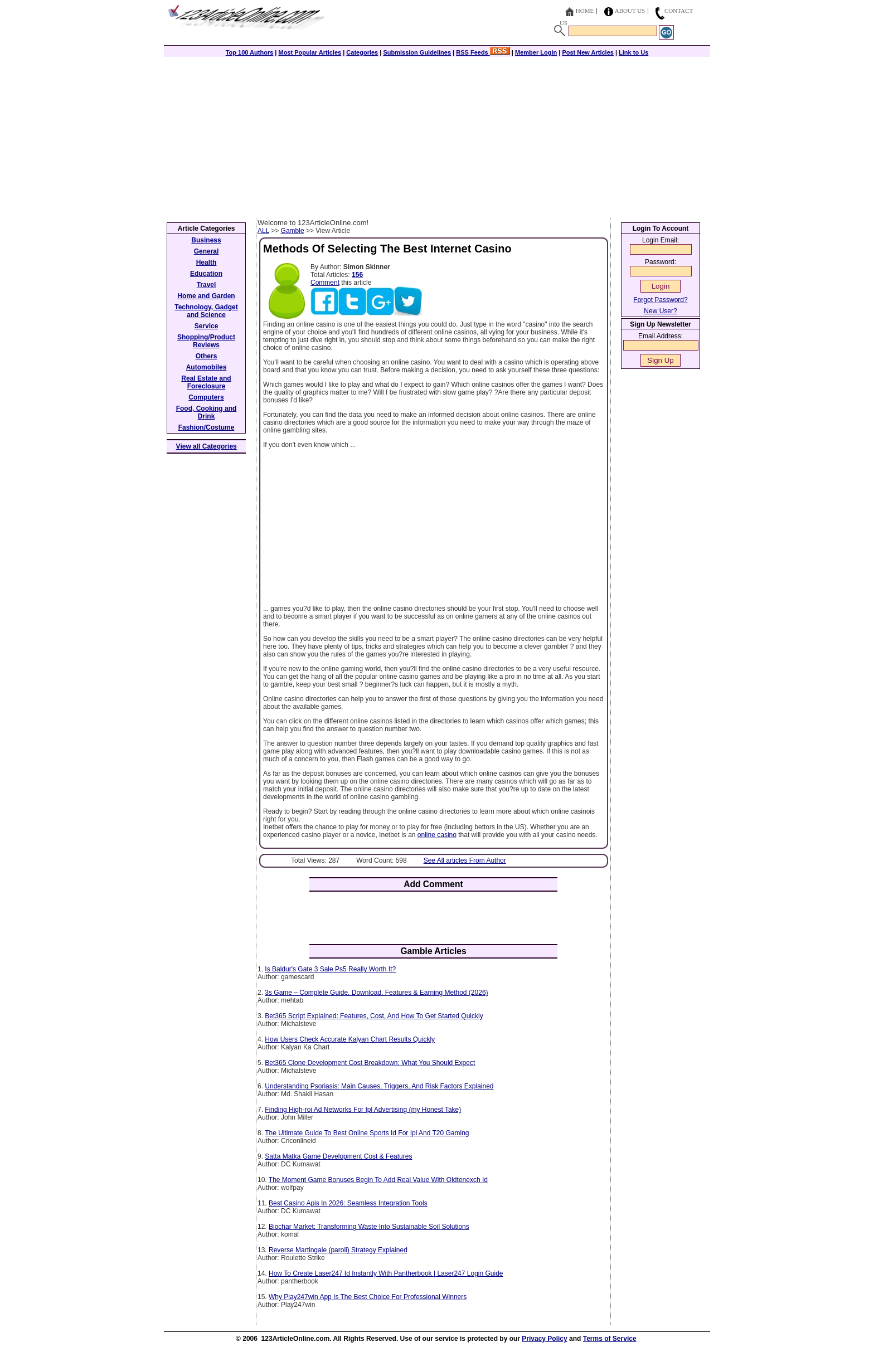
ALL (263, 231)
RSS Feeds (483, 52)
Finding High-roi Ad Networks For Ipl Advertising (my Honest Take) (363, 1109)
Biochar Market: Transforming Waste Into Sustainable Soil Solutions (369, 1227)
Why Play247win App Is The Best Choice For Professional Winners (368, 1297)
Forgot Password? (660, 300)
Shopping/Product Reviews (206, 341)
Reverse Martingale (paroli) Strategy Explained (338, 1250)
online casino (437, 835)
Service (207, 326)
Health (206, 262)
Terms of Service (610, 1339)
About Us (630, 10)
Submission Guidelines (417, 52)
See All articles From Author (465, 860)
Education (206, 274)
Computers (206, 397)
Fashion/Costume (206, 427)
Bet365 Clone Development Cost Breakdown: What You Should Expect (370, 1063)
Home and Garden (206, 296)
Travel (206, 285)
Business (206, 240)
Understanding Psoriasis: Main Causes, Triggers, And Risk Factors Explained (379, 1086)
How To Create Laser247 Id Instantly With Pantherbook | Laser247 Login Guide (386, 1273)
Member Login (536, 52)
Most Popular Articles (309, 52)
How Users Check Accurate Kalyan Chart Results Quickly (350, 1039)
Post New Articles (588, 52)
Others (206, 356)
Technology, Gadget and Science (206, 311)
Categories (362, 52)
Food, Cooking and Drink (206, 412)
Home (585, 10)
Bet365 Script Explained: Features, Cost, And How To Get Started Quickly (374, 1016)
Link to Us (633, 52)
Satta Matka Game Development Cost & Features (338, 1156)
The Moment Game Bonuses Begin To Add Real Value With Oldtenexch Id (378, 1180)
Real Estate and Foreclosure (206, 382)
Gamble (292, 231)
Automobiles (206, 367)
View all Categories (206, 446)
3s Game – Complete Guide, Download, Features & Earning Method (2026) (376, 992)
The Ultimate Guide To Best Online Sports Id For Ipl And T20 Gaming (367, 1133)
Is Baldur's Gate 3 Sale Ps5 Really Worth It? (330, 969)
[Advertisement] (437, 135)
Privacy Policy (544, 1339)
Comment (324, 282)
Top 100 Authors (250, 52)
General (206, 251)
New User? (660, 311)
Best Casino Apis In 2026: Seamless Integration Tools (348, 1203)
